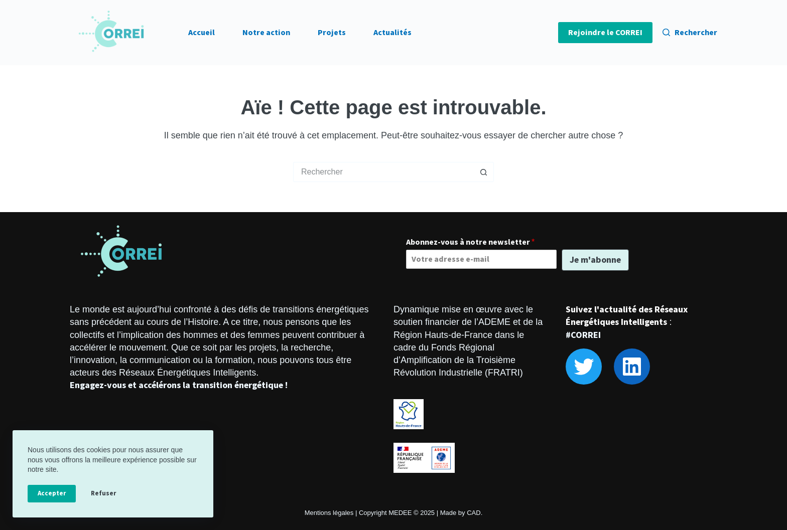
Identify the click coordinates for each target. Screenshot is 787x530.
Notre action (266, 32)
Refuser (103, 493)
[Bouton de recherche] (484, 172)
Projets (332, 32)
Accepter (52, 493)
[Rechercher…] (383, 172)
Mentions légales (329, 512)
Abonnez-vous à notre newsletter (470, 242)
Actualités (392, 32)
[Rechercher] (690, 32)
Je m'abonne (595, 260)
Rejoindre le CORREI (605, 32)
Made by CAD (460, 512)
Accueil (201, 32)
